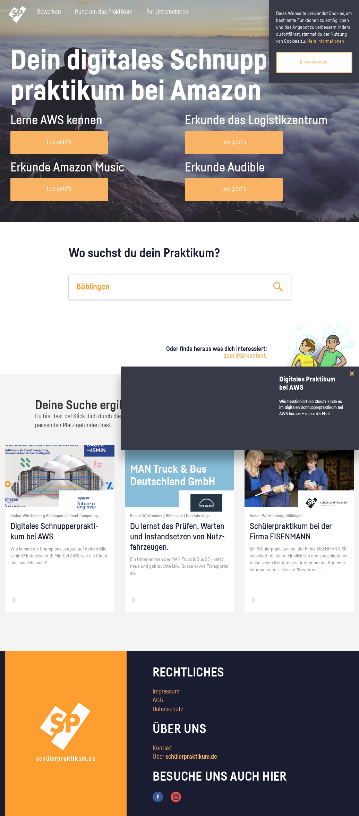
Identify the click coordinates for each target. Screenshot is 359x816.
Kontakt (162, 748)
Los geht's (59, 142)
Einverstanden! (314, 62)
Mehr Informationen (325, 41)
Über (185, 757)
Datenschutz (168, 709)
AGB (158, 700)
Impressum (166, 692)
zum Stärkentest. (245, 356)
